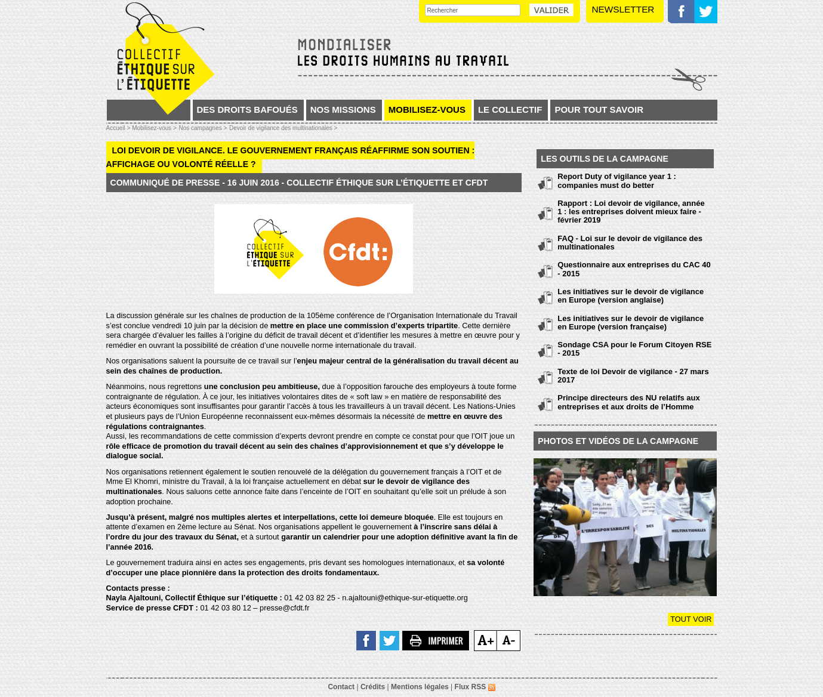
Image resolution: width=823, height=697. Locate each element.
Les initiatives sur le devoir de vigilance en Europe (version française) (630, 322)
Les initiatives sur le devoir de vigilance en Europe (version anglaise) (630, 295)
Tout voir (690, 619)
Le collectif (510, 109)
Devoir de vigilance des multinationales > (283, 128)
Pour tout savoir (598, 109)
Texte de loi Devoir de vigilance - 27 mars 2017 (632, 375)
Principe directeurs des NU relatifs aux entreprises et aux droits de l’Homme (628, 402)
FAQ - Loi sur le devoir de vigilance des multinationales (629, 242)
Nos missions (343, 109)
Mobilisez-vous (427, 109)
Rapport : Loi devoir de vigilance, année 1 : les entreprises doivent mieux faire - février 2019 (630, 212)
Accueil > (119, 128)
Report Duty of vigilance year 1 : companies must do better (616, 180)
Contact (341, 687)
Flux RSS (475, 687)
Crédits (372, 687)
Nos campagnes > (202, 128)
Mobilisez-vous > (154, 128)
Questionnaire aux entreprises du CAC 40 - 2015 (633, 268)
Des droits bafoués (247, 109)
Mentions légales (420, 687)
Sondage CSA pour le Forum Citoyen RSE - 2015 (634, 348)
